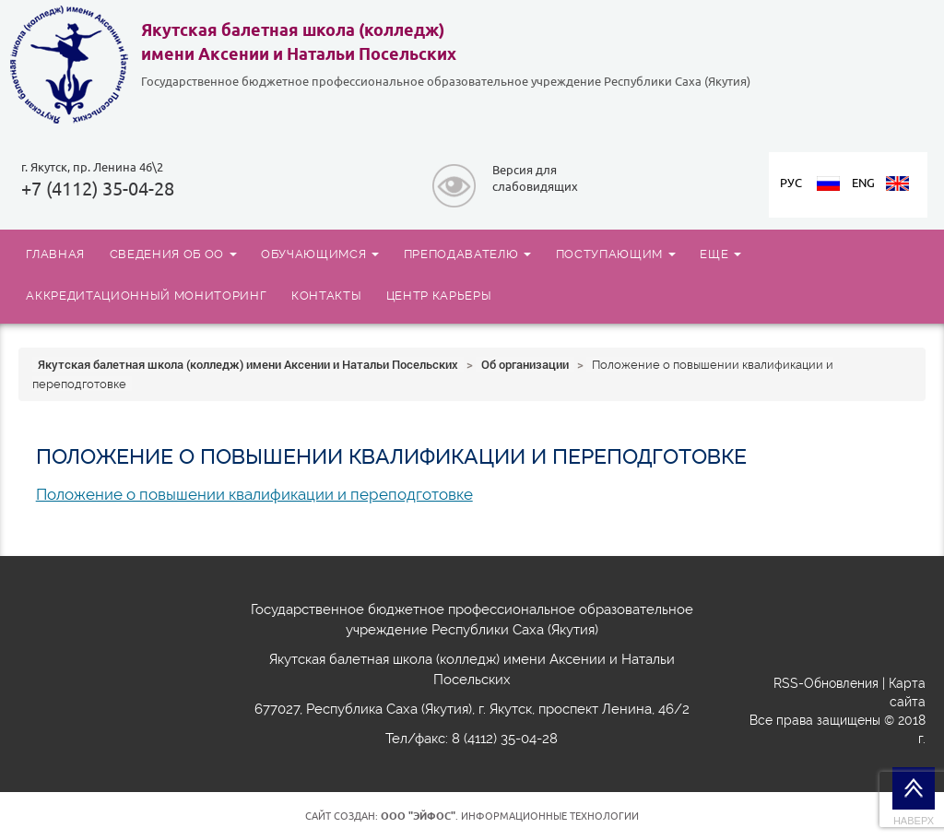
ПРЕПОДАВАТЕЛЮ (467, 253)
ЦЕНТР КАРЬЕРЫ (439, 295)
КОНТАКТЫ (326, 295)
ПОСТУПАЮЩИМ (616, 253)
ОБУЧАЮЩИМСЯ (320, 253)
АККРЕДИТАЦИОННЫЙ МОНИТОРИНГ (146, 295)
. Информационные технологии (510, 816)
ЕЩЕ (720, 253)
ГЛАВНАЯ (55, 253)
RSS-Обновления (826, 683)
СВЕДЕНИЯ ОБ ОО (173, 253)
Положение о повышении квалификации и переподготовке (254, 494)
